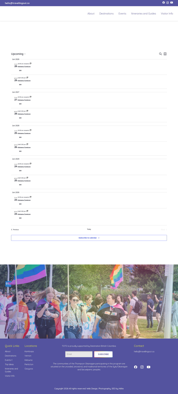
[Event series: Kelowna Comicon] (30, 63)
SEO (113, 388)
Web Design (92, 388)
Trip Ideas (9, 364)
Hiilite (121, 388)
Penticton (29, 364)
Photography (105, 388)
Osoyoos (29, 368)
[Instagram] (167, 2)
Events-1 (8, 360)
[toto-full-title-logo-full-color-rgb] (10, 13)
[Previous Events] (15, 229)
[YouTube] (171, 2)
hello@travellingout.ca (144, 351)
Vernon (28, 355)
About (8, 351)
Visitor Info (10, 376)
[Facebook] (163, 2)
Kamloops (29, 351)
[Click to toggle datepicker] (18, 54)
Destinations (10, 355)
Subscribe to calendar (88, 238)
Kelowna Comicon (24, 67)
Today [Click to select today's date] (89, 229)
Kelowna (28, 360)
